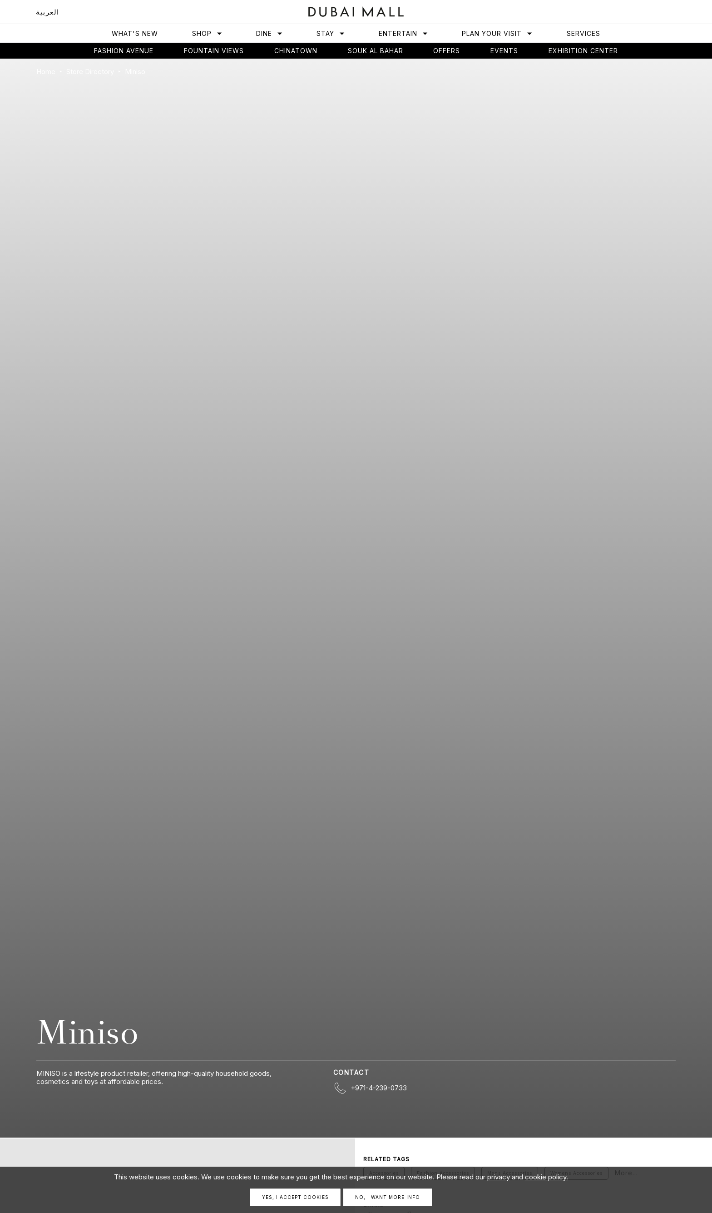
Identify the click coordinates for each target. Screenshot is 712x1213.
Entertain (403, 33)
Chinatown (295, 51)
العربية (47, 12)
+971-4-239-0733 (379, 1088)
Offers (446, 51)
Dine (269, 33)
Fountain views (214, 51)
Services (583, 33)
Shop (207, 33)
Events (504, 51)
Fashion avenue (123, 51)
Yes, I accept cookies (295, 1197)
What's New (135, 33)
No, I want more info (387, 1197)
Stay (330, 33)
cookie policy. (546, 1177)
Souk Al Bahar (375, 51)
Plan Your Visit (497, 33)
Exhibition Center (583, 51)
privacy (498, 1177)
